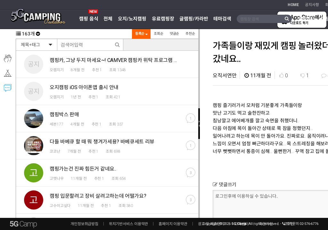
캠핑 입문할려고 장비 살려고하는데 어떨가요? (98, 196)
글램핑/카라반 (193, 19)
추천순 (190, 34)
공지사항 (312, 5)
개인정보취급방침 (84, 224)
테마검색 (222, 19)
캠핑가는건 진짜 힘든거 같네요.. (83, 169)
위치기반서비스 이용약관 (128, 224)
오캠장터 (306, 19)
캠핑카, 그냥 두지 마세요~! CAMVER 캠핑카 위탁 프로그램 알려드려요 (123, 60)
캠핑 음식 (88, 19)
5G (23, 223)
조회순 (158, 34)
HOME (293, 5)
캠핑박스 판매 (64, 114)
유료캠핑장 (163, 19)
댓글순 (174, 34)
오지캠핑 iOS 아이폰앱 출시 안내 (84, 87)
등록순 (141, 34)
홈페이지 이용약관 (173, 224)
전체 (107, 19)
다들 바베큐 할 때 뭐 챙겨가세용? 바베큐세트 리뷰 (102, 142)
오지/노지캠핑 (132, 19)
